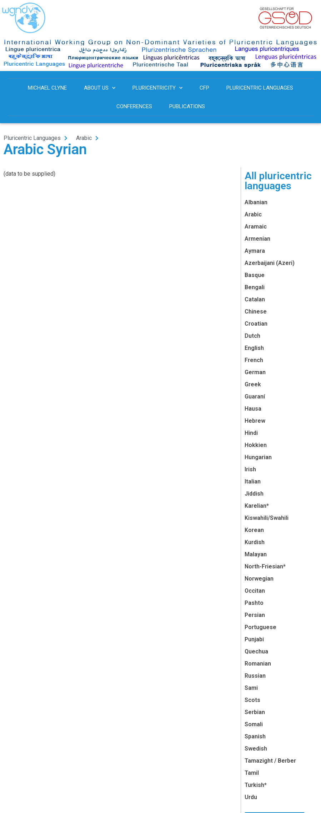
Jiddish (254, 493)
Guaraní (255, 396)
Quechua (256, 651)
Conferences (134, 106)
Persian (255, 615)
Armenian (257, 238)
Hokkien (256, 445)
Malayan (256, 554)
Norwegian (259, 578)
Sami (251, 687)
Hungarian (258, 457)
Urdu (251, 797)
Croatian (256, 323)
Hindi (251, 433)
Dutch (252, 335)
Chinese (256, 311)
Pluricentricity (157, 88)
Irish (250, 469)
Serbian (255, 712)
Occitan (255, 590)
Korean (254, 530)
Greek (253, 384)
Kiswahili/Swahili (267, 518)
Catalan (255, 299)
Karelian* (257, 505)
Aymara (255, 250)
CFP (204, 88)
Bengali (255, 287)
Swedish (256, 748)
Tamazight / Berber (270, 760)
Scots (252, 700)
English (254, 348)
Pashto (254, 602)
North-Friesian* (265, 566)
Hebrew (255, 420)
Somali (254, 724)
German (255, 372)
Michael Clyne (47, 88)
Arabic (253, 214)
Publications (187, 106)
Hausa (253, 408)
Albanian (256, 202)
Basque (255, 275)
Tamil (252, 772)
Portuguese (260, 627)
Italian (253, 481)
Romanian (258, 663)
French (254, 360)
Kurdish (255, 542)
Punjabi (254, 639)
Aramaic (256, 226)
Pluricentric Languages (259, 88)
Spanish (255, 736)
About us (99, 88)
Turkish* (256, 785)
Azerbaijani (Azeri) (270, 263)
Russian (255, 675)
